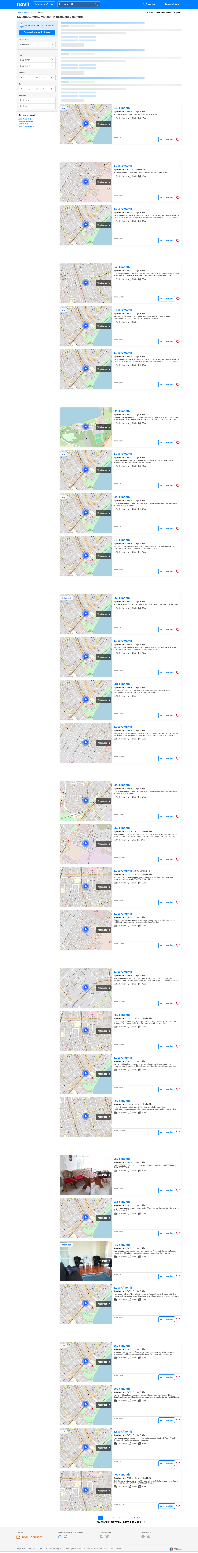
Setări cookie (116, 1549)
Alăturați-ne (31, 1549)
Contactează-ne (103, 1549)
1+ (30, 77)
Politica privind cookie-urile (75, 1549)
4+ (52, 77)
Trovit (18, 12)
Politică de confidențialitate (54, 1549)
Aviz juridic (91, 1549)
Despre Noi (20, 1549)
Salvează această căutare (37, 32)
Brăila (40, 12)
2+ (37, 77)
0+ (22, 77)
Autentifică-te (172, 4)
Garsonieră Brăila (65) (26, 121)
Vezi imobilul (166, 139)
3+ (44, 77)
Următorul (136, 1518)
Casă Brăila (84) (24, 119)
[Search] (96, 4)
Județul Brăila (29, 12)
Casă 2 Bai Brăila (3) (26, 126)
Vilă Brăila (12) (24, 124)
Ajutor (40, 1549)
